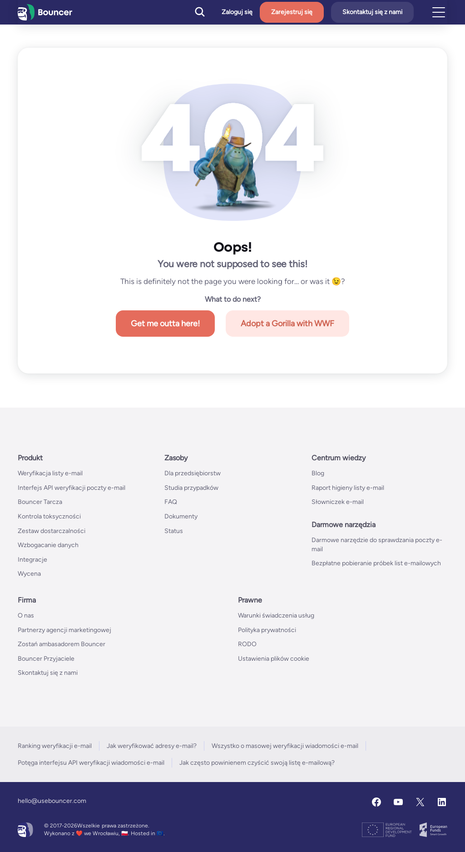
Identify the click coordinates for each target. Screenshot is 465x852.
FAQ (170, 502)
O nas (26, 615)
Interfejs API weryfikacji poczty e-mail (71, 488)
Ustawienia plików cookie (273, 659)
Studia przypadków (191, 488)
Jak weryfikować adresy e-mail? (152, 746)
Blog (318, 473)
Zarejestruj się (291, 12)
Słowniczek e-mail (338, 502)
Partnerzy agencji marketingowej (64, 630)
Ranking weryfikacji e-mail (55, 746)
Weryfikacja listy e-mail (50, 473)
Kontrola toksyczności (49, 516)
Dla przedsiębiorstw (192, 473)
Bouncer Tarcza (40, 502)
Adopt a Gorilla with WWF (287, 324)
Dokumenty (181, 516)
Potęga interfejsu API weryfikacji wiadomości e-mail (91, 763)
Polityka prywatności (267, 630)
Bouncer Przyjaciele (46, 659)
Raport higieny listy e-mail (348, 488)
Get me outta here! (165, 324)
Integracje (32, 559)
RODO (247, 644)
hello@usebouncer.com (52, 801)
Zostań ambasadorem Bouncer (61, 644)
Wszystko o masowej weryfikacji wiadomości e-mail (285, 746)
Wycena (29, 574)
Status (173, 531)
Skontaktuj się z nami (372, 12)
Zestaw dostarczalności (51, 531)
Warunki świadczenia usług (276, 615)
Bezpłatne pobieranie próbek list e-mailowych (376, 563)
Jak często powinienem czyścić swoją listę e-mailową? (257, 763)
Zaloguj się (237, 12)
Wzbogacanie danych (48, 545)
